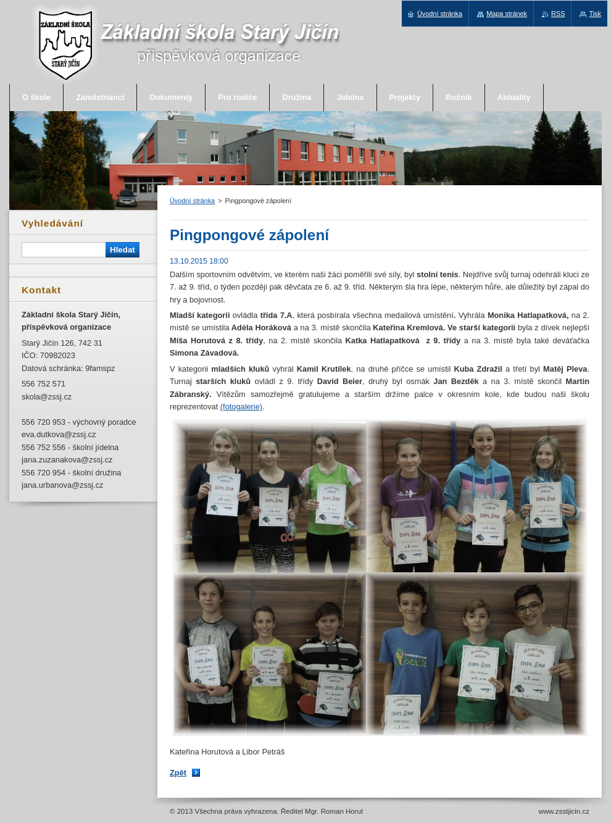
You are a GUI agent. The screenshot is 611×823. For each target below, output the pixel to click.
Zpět (178, 772)
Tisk (595, 13)
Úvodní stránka (192, 200)
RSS (558, 13)
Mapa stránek (506, 13)
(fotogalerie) (241, 406)
